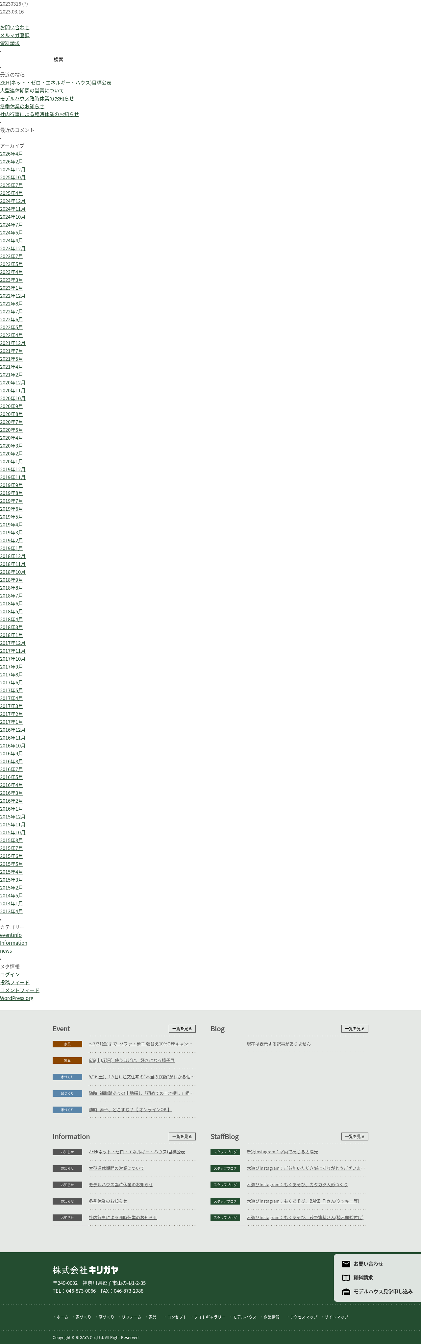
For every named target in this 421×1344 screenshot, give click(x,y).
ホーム (62, 1317)
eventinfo (11, 935)
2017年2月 (11, 714)
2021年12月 (13, 343)
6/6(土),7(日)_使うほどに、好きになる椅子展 (132, 1060)
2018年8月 (11, 587)
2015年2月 (11, 887)
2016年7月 (11, 769)
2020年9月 (11, 406)
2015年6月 (11, 856)
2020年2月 (11, 453)
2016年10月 (13, 745)
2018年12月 (13, 556)
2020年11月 (13, 390)
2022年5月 (11, 327)
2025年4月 (11, 193)
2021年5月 (11, 358)
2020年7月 (11, 422)
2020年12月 (13, 382)
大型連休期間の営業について (32, 90)
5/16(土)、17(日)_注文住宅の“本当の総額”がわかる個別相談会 (142, 1077)
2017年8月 (11, 674)
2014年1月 (11, 903)
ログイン (10, 974)
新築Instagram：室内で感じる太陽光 (282, 1152)
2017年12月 (13, 643)
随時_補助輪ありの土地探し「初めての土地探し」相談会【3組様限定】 (142, 1093)
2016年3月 (11, 793)
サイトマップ (336, 1317)
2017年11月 (13, 650)
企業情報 (272, 1317)
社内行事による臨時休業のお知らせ (39, 114)
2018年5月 (11, 611)
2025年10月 (13, 177)
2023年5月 (11, 264)
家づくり (67, 1077)
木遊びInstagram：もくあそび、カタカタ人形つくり (297, 1185)
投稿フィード (15, 982)
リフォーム (131, 1317)
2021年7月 (11, 351)
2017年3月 (11, 706)
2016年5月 (11, 777)
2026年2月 (11, 161)
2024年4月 (11, 240)
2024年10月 (13, 216)
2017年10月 (13, 658)
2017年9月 (11, 666)
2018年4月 (11, 619)
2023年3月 (11, 280)
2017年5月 (11, 690)
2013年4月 (11, 911)
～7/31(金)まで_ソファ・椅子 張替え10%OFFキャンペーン (142, 1044)
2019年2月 (11, 540)
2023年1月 (11, 287)
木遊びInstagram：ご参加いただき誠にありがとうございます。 (307, 1168)
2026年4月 (11, 153)
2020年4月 (11, 437)
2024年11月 (13, 209)
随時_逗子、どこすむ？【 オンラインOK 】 (130, 1110)
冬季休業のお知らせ (22, 106)
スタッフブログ (225, 1152)
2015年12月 (13, 816)
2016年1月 (11, 808)
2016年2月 (11, 800)
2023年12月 (13, 248)
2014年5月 (11, 895)
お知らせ (67, 1152)
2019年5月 (11, 516)
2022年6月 (11, 319)
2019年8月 (11, 493)
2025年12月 (13, 169)
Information (13, 943)
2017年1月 (11, 722)
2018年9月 (11, 579)
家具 (67, 1044)
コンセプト (177, 1317)
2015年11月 (13, 824)
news (6, 950)
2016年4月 (11, 785)
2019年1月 (11, 548)
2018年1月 (11, 635)
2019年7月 (11, 501)
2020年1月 (11, 461)
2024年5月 (11, 232)
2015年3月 (11, 879)
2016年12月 (13, 729)
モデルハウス (245, 1317)
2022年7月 (11, 311)
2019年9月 (11, 485)
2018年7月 (11, 595)
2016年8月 (11, 761)
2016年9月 (11, 753)
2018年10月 (13, 572)
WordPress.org (16, 998)
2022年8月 (11, 303)
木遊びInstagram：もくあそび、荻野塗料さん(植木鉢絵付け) (305, 1217)
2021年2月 (11, 374)
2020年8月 (11, 414)
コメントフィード (19, 990)
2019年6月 (11, 508)
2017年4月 (11, 698)
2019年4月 (11, 524)
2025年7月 (11, 185)
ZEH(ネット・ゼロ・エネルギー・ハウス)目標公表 (55, 82)
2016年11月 (13, 737)
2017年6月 (11, 682)
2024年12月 (13, 201)
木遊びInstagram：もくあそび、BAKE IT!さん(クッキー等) (303, 1201)
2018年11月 (13, 564)
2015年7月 (11, 848)
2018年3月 (11, 627)
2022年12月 (13, 295)
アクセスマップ (303, 1317)
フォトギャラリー (210, 1317)
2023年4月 (11, 272)
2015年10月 (13, 832)
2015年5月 (11, 864)
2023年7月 (11, 256)
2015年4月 (11, 871)
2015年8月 (11, 840)
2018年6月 (11, 603)
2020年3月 (11, 445)
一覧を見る (182, 1029)
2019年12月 (13, 469)
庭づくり (106, 1317)
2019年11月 (13, 477)
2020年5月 (11, 430)
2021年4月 (11, 366)
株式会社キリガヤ (85, 1269)
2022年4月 (11, 335)
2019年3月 (11, 532)
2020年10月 (13, 398)
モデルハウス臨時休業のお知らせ (37, 98)
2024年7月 (11, 224)
